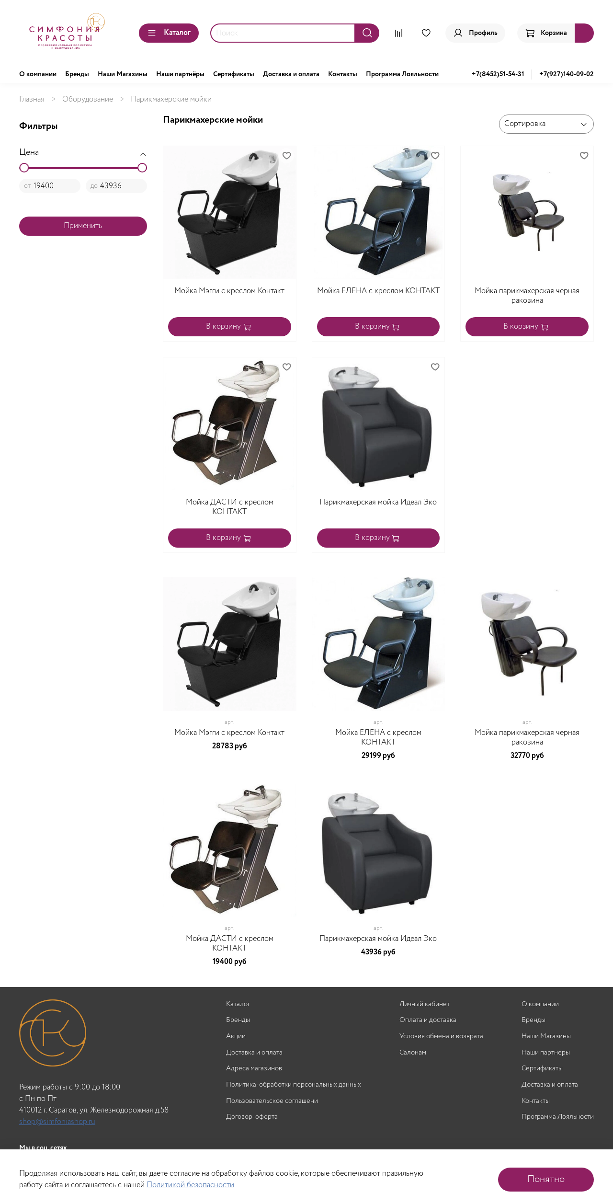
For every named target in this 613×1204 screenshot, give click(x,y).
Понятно (546, 1179)
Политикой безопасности (190, 1185)
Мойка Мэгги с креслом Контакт (229, 291)
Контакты (342, 74)
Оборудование (87, 99)
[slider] (24, 168)
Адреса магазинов (254, 1069)
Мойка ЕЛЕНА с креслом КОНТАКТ (378, 291)
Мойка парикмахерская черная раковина (527, 296)
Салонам (412, 1053)
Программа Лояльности (402, 74)
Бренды (77, 74)
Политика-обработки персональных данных (293, 1085)
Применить (83, 225)
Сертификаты (233, 74)
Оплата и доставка (427, 1020)
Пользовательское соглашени (272, 1101)
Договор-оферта (252, 1117)
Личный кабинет (424, 1004)
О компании (38, 74)
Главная (32, 99)
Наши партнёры (180, 74)
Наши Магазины (123, 74)
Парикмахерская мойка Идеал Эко (378, 502)
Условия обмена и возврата (441, 1037)
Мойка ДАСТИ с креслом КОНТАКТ (229, 507)
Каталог (169, 32)
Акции (236, 1037)
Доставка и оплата (291, 74)
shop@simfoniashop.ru (57, 1121)
